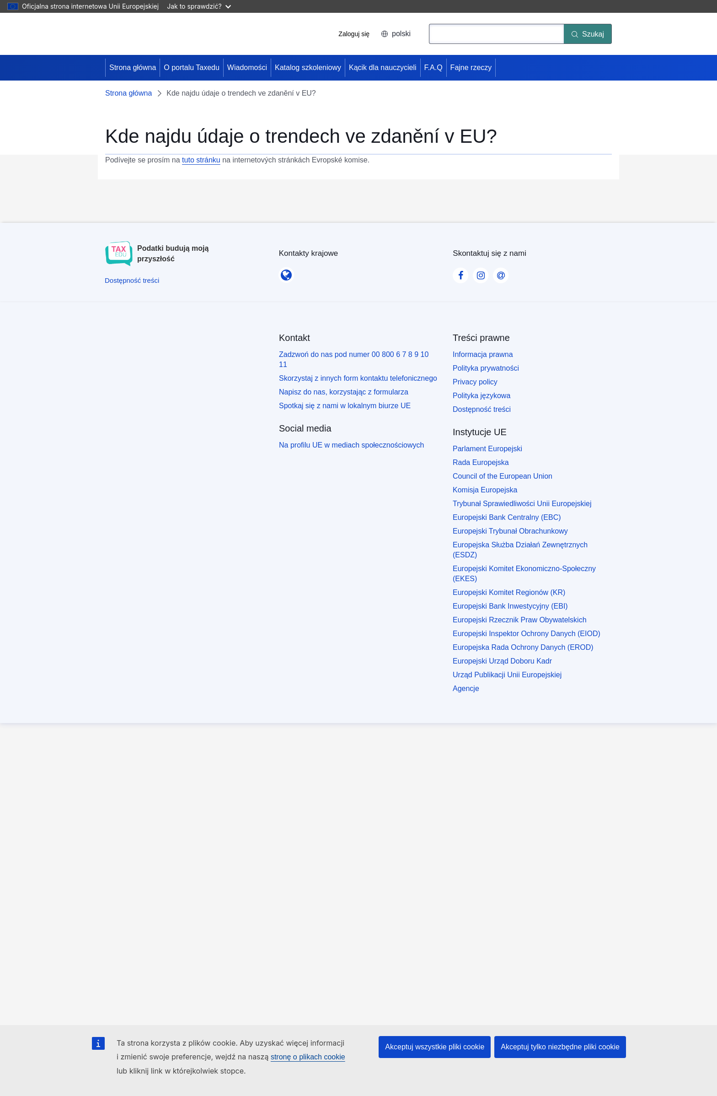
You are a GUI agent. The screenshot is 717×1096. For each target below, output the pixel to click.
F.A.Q (433, 67)
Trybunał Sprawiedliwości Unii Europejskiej (522, 504)
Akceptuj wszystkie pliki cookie (434, 1047)
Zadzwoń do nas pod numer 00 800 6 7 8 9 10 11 (353, 359)
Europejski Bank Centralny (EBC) (507, 517)
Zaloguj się (353, 34)
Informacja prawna (483, 354)
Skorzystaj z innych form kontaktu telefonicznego (358, 378)
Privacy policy (475, 382)
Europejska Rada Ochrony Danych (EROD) (523, 647)
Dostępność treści (482, 409)
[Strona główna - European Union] (144, 34)
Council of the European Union (502, 476)
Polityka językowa (481, 396)
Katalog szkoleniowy (308, 67)
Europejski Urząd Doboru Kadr (502, 661)
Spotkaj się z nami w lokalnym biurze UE (345, 406)
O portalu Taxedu (191, 67)
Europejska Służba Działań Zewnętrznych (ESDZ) (520, 550)
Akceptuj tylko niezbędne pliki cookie (560, 1047)
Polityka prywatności (486, 368)
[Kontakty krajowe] (286, 272)
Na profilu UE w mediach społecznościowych (351, 445)
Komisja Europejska (485, 490)
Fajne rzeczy (471, 67)
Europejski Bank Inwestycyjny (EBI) (510, 606)
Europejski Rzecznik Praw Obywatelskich (520, 620)
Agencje (466, 688)
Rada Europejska (481, 462)
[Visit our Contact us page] (501, 272)
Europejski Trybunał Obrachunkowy (510, 531)
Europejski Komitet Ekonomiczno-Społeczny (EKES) (524, 574)
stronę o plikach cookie (308, 1057)
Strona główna (132, 67)
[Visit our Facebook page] (460, 272)
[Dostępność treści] (132, 280)
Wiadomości (247, 67)
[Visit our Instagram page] (480, 272)
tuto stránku (201, 160)
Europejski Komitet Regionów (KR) (509, 592)
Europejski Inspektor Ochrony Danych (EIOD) (526, 633)
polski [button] (396, 34)
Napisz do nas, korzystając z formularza (343, 392)
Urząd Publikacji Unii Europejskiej (507, 675)
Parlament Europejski (487, 449)
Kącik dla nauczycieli (383, 67)
